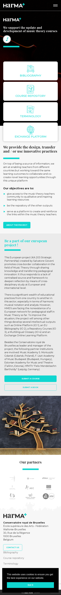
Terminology (10, 563)
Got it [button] (30, 585)
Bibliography (10, 552)
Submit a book (30, 387)
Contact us (12, 547)
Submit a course (31, 379)
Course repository (13, 558)
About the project (16, 225)
